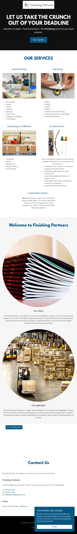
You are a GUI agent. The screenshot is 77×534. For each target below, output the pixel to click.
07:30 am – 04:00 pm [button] (19, 506)
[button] (27, 506)
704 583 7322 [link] (10, 490)
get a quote (38, 40)
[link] (38, 5)
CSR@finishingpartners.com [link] (15, 495)
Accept (54, 526)
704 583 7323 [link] (10, 492)
